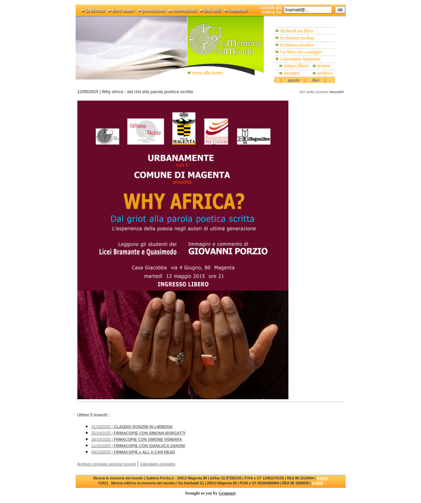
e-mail (322, 478)
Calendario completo (158, 464)
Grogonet (227, 493)
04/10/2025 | (133, 452)
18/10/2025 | (136, 439)
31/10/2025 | (132, 427)
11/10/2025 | (138, 446)
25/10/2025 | (138, 433)
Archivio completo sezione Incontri (106, 464)
